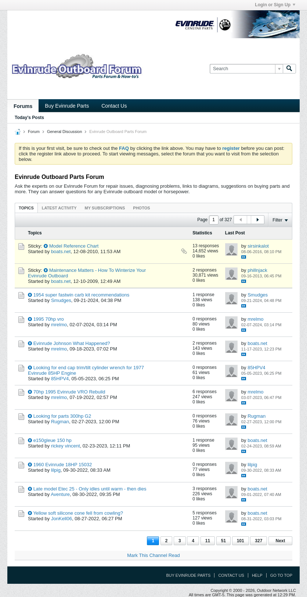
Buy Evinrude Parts (67, 106)
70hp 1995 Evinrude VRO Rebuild (69, 392)
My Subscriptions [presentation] (105, 208)
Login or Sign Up (275, 4)
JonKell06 (61, 518)
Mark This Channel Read (153, 555)
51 (223, 540)
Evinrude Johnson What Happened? (71, 343)
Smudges (61, 300)
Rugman (60, 421)
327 (258, 540)
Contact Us (114, 106)
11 (207, 540)
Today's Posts (29, 117)
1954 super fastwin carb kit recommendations (81, 295)
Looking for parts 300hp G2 (62, 416)
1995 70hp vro (48, 319)
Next (280, 540)
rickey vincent (65, 446)
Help (257, 575)
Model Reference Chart (73, 246)
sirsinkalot (258, 246)
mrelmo (59, 324)
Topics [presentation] (26, 208)
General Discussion (64, 131)
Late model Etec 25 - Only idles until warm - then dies (90, 489)
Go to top (281, 575)
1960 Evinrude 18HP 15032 (62, 464)
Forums (23, 106)
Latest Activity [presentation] (59, 208)
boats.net (61, 251)
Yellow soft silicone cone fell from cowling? (78, 513)
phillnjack (257, 270)
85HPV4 (60, 378)
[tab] (26, 208)
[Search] (246, 68)
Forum (34, 131)
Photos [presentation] (141, 208)
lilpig (56, 470)
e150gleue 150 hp (52, 440)
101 (240, 540)
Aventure (60, 494)
